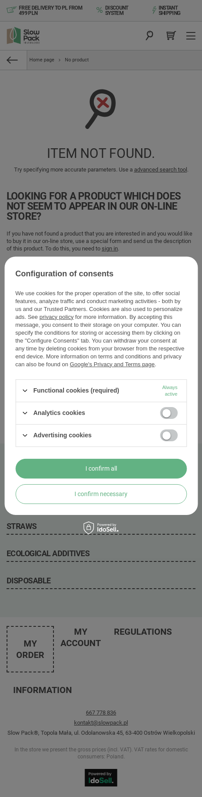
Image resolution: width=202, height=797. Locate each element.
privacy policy (56, 316)
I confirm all (101, 468)
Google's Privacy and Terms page (112, 364)
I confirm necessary (101, 493)
